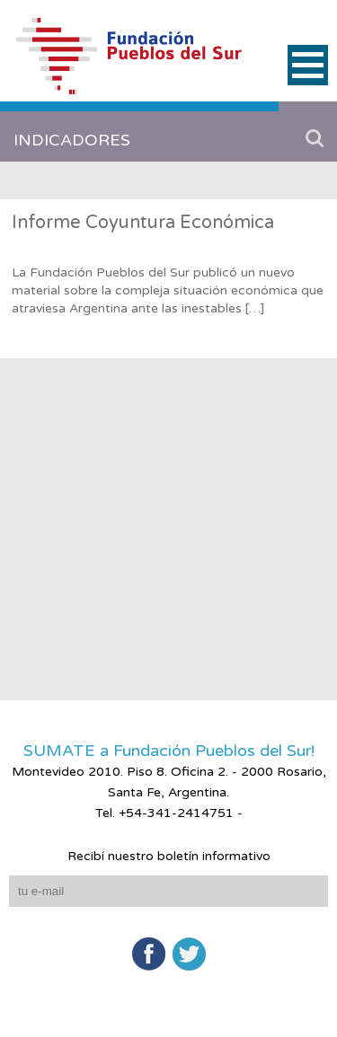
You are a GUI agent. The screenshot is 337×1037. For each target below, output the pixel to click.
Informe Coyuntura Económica (143, 222)
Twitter (189, 954)
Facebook (148, 954)
